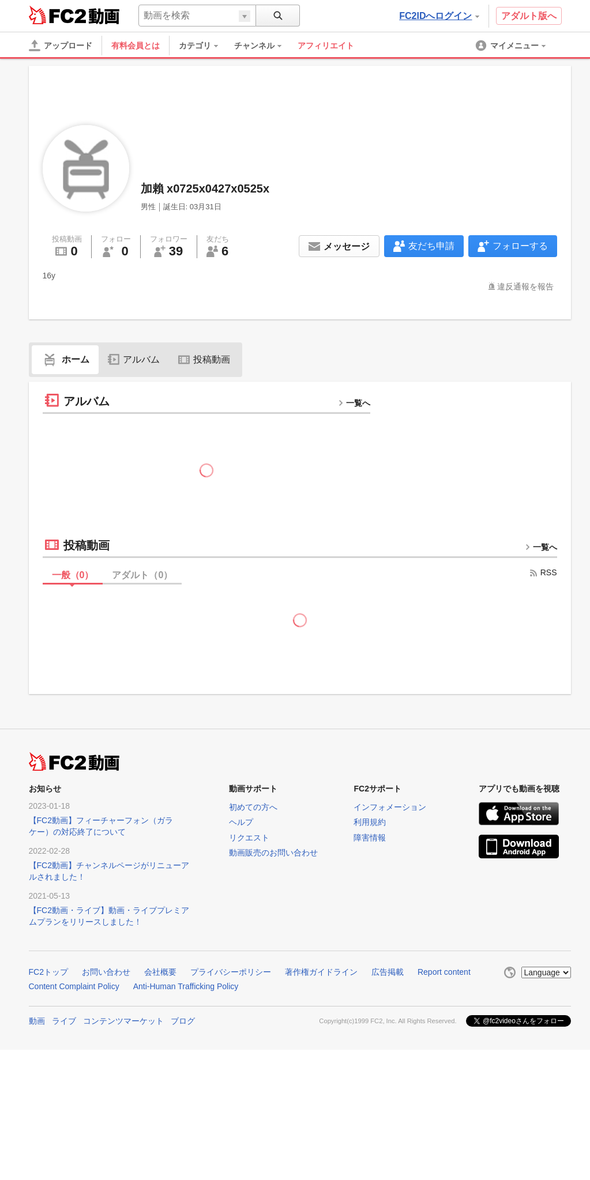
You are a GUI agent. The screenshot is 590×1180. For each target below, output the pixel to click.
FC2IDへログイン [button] (439, 16)
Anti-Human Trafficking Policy (186, 986)
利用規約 (370, 822)
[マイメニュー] (511, 45)
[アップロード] (60, 45)
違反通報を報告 (525, 286)
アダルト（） (142, 575)
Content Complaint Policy (74, 986)
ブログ (183, 1021)
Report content (444, 972)
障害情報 (370, 837)
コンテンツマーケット (123, 1021)
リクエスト (249, 837)
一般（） (73, 575)
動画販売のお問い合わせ (273, 852)
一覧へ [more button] (354, 403)
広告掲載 (387, 972)
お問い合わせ (106, 972)
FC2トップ (48, 972)
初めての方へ (253, 807)
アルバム (134, 359)
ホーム (65, 359)
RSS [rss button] (543, 572)
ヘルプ (241, 822)
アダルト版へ (529, 16)
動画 (37, 1021)
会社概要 (160, 972)
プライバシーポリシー (230, 972)
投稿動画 (204, 359)
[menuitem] (204, 45)
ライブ (64, 1021)
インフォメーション (390, 807)
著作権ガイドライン (321, 972)
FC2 (57, 15)
